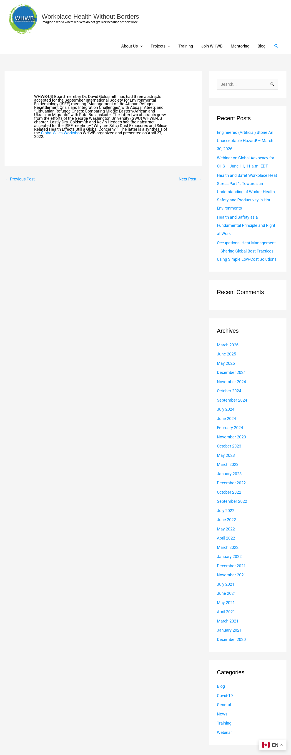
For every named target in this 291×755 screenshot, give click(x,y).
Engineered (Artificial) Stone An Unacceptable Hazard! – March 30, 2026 (245, 140)
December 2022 (231, 482)
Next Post (190, 179)
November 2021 (231, 574)
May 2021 (226, 602)
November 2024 (231, 381)
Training (185, 46)
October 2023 (229, 446)
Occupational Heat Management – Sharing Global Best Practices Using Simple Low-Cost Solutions (246, 251)
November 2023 (231, 437)
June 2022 (226, 519)
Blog (262, 46)
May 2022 (226, 529)
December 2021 (231, 565)
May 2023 (226, 455)
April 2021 (226, 611)
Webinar (224, 732)
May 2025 (226, 363)
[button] (276, 46)
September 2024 (232, 400)
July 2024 (225, 409)
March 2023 (227, 464)
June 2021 (226, 593)
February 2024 (230, 427)
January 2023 (229, 473)
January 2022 (229, 556)
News (222, 714)
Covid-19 (225, 695)
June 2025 (226, 354)
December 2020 (231, 639)
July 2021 (225, 584)
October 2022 (229, 492)
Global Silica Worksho (60, 132)
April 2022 (226, 538)
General (224, 704)
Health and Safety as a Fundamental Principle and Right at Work (246, 225)
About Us (129, 46)
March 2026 (227, 344)
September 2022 (232, 501)
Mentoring (240, 46)
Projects (158, 46)
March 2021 (227, 621)
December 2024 (231, 372)
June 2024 (226, 418)
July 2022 (225, 510)
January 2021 (229, 630)
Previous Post (20, 179)
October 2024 (229, 390)
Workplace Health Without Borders (90, 16)
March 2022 (227, 547)
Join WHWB (212, 46)
